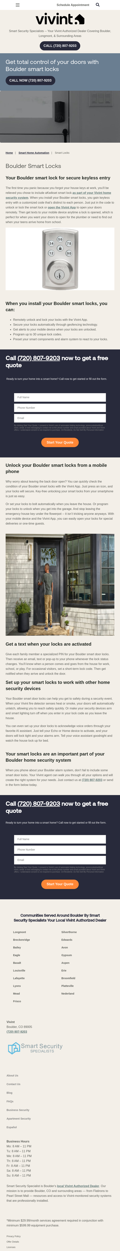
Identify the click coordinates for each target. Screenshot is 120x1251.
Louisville (19, 970)
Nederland (68, 993)
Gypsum (67, 955)
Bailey (17, 947)
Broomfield (68, 978)
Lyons (17, 985)
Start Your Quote (60, 442)
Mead (16, 993)
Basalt (17, 962)
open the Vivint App (62, 207)
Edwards (67, 939)
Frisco (17, 1001)
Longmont (19, 932)
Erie (64, 970)
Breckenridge (21, 939)
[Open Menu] (18, 5)
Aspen (66, 962)
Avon (65, 947)
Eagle (16, 955)
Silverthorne (69, 932)
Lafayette (19, 978)
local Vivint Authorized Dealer (78, 1186)
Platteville (68, 985)
